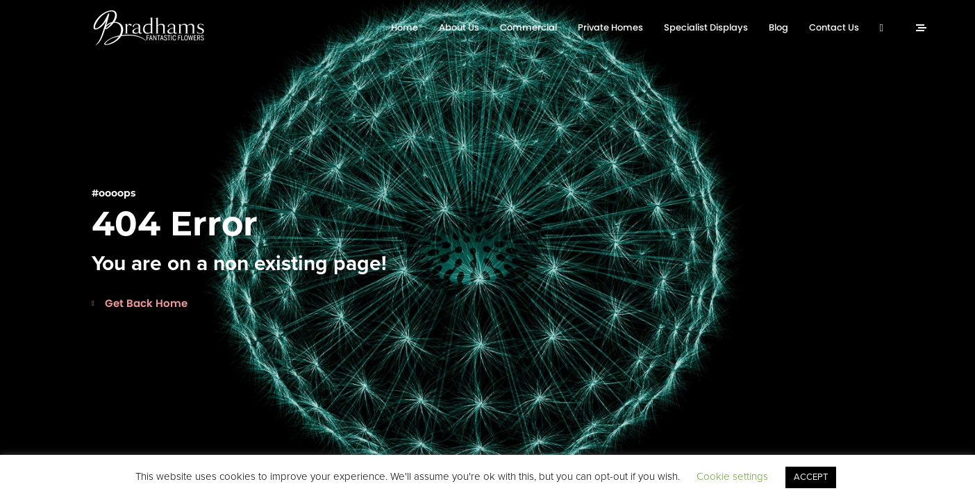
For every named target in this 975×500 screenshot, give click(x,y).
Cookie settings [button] (732, 476)
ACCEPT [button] (811, 477)
